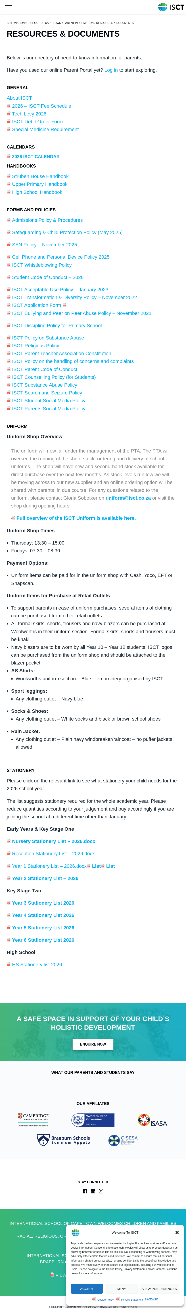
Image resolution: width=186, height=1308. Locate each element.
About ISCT (19, 98)
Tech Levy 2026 (29, 114)
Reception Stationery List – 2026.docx (53, 853)
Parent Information (79, 23)
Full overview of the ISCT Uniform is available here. (76, 518)
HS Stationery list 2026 (37, 964)
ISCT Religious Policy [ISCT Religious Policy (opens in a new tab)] (35, 345)
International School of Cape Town (34, 23)
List (96, 866)
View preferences (159, 1289)
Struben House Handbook (40, 176)
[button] (177, 1232)
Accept (87, 1289)
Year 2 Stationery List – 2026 (45, 878)
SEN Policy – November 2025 (44, 244)
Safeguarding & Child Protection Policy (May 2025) (67, 232)
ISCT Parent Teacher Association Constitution (61, 353)
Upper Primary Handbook (39, 184)
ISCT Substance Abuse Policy (45, 385)
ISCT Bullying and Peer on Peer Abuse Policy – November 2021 (82, 313)
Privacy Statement (132, 1299)
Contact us (151, 1299)
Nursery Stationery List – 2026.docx (53, 841)
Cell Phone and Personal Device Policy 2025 (61, 257)
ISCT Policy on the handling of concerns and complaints (73, 361)
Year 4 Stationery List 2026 (43, 915)
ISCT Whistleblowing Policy (42, 265)
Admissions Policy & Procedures (47, 220)
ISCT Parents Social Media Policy (49, 408)
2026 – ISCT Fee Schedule (41, 106)
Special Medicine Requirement (46, 129)
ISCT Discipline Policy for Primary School (57, 325)
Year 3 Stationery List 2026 (43, 903)
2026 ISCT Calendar (36, 156)
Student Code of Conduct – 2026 (48, 277)
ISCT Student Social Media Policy (49, 400)
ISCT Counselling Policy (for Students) (54, 377)
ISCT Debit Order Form (37, 121)
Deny (121, 1289)
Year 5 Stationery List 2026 (43, 928)
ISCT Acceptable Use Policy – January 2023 (60, 289)
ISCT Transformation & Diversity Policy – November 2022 (74, 297)
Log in (111, 70)
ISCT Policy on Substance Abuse (48, 338)
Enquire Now (93, 1044)
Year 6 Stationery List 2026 (43, 940)
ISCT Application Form (37, 305)
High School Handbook (37, 192)
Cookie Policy (105, 1299)
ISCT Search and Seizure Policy (47, 393)
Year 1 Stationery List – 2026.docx (49, 866)
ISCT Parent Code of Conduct (44, 369)
